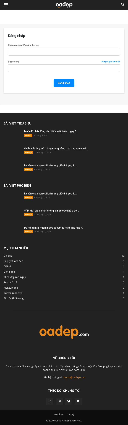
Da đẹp (28, 152)
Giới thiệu (59, 414)
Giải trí (28, 135)
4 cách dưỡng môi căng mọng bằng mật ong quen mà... (56, 148)
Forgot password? (110, 62)
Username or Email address (23, 45)
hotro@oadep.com (74, 377)
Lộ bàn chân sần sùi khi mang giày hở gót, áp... (50, 165)
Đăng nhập (64, 83)
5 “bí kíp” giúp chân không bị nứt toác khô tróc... (51, 210)
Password (64, 62)
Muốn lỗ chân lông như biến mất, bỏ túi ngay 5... (51, 131)
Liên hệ (70, 414)
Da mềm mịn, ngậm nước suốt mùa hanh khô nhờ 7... (54, 227)
